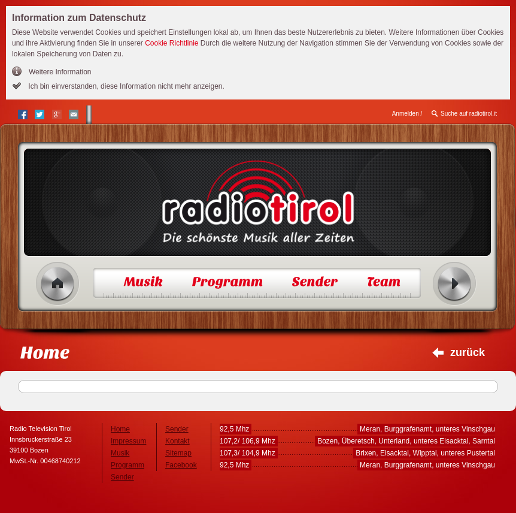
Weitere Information (60, 72)
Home (58, 284)
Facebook (181, 465)
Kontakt (177, 441)
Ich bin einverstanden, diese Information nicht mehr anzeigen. (125, 86)
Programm (127, 465)
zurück (467, 352)
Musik (120, 453)
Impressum (128, 441)
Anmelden (405, 113)
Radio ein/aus (454, 284)
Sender (122, 477)
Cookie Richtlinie (171, 43)
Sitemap (178, 453)
